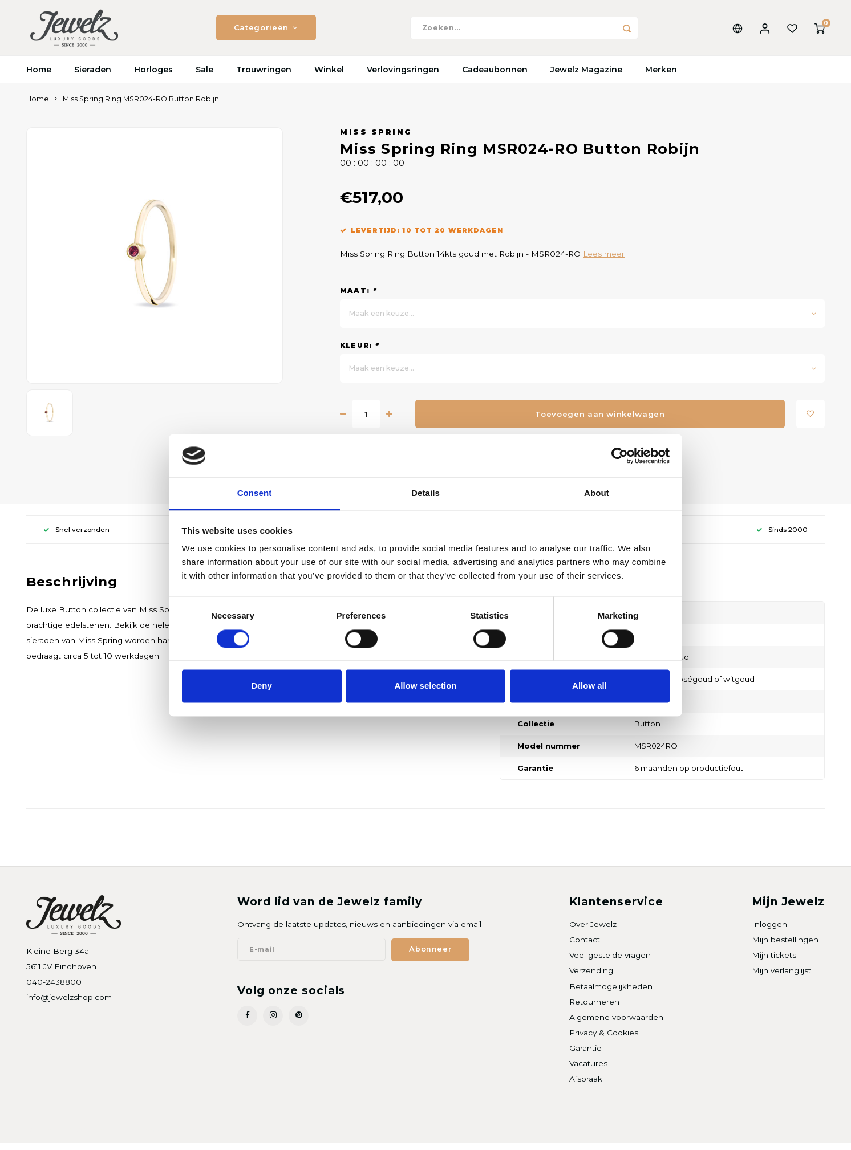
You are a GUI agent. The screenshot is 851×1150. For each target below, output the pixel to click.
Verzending (591, 977)
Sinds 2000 (782, 537)
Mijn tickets (774, 962)
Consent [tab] (254, 493)
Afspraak (585, 1086)
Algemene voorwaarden (616, 1024)
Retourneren (594, 1009)
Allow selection (425, 686)
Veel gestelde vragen (610, 962)
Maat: (358, 298)
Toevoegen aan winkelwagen (600, 420)
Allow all (589, 686)
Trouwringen (263, 77)
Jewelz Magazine (586, 77)
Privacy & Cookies (603, 1040)
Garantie (585, 1055)
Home (38, 77)
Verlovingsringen (403, 77)
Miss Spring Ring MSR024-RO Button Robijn (141, 106)
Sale (204, 77)
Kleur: (359, 352)
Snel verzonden (76, 537)
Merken (661, 77)
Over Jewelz (593, 931)
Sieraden (92, 77)
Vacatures (588, 1070)
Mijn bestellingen (785, 947)
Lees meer (604, 261)
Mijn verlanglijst (781, 977)
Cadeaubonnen (495, 77)
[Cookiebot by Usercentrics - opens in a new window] (620, 455)
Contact (584, 947)
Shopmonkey (172, 1136)
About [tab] (596, 493)
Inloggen (769, 931)
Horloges (153, 77)
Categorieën (266, 31)
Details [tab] (425, 493)
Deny (261, 686)
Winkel (329, 77)
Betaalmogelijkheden (611, 993)
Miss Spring (376, 139)
